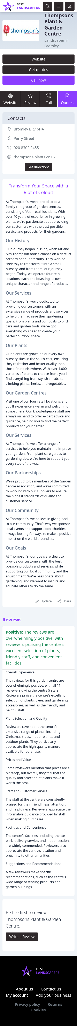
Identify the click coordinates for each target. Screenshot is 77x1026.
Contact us (51, 989)
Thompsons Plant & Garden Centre (58, 24)
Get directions (38, 167)
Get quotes (38, 69)
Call (48, 98)
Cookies (38, 1009)
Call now (38, 80)
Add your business (53, 995)
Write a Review (21, 936)
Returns (55, 1004)
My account (17, 995)
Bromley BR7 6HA (29, 129)
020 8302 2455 (26, 147)
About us (24, 989)
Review (30, 98)
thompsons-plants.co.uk (34, 156)
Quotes (67, 98)
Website (39, 59)
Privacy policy (27, 1004)
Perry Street (24, 138)
